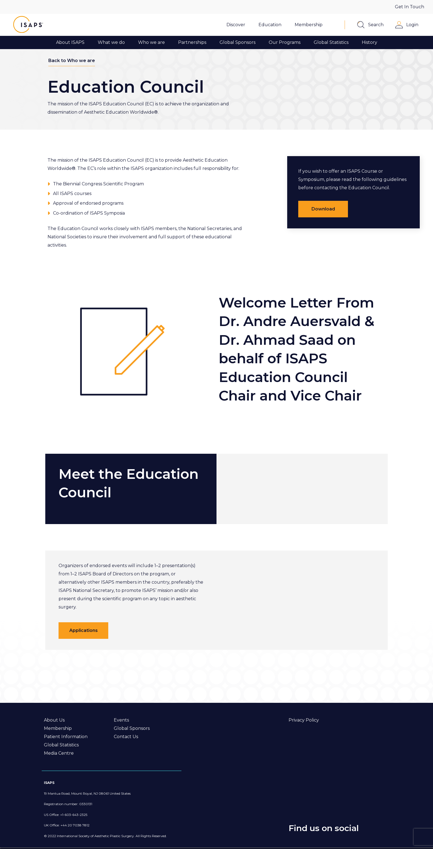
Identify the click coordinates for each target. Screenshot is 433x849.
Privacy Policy (304, 720)
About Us (54, 720)
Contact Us (126, 736)
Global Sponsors (132, 728)
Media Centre (59, 753)
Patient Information (66, 736)
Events (121, 720)
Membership (58, 728)
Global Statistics (61, 744)
